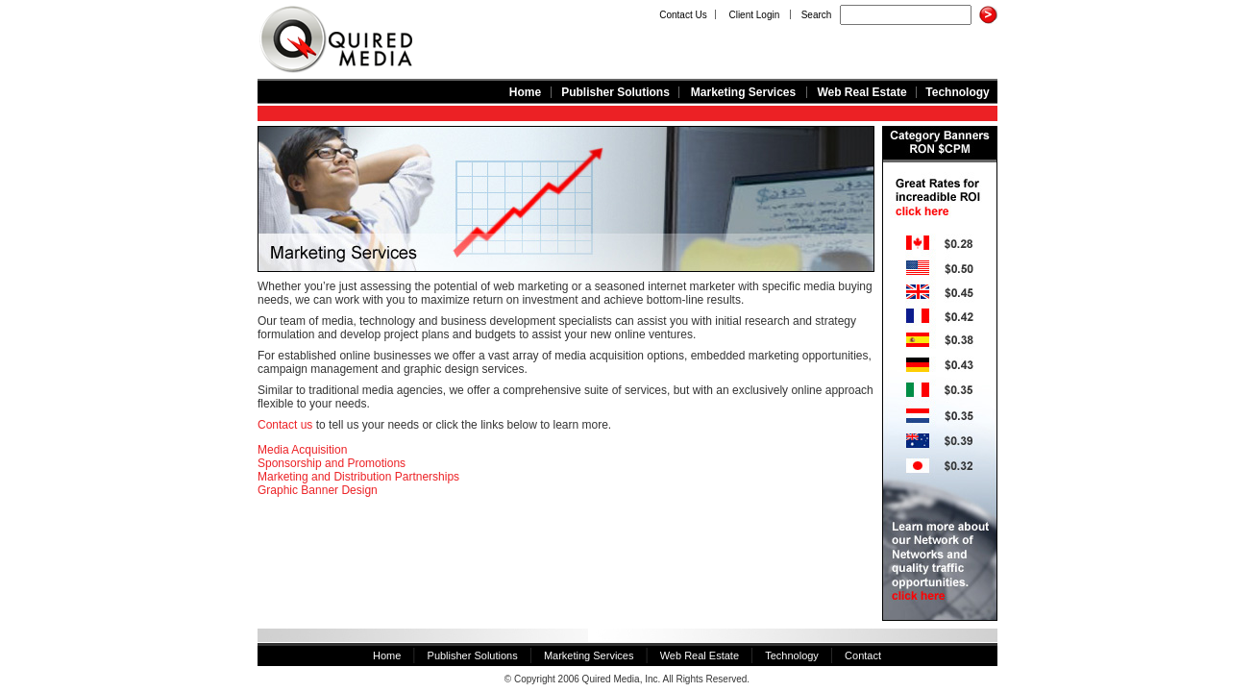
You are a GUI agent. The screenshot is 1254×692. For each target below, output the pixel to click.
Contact (863, 655)
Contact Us (682, 15)
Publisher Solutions (615, 92)
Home (525, 92)
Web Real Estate (861, 92)
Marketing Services (743, 92)
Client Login (753, 15)
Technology (957, 92)
